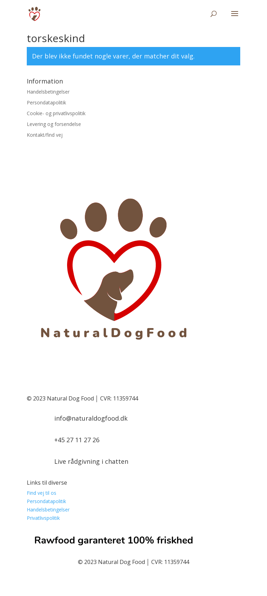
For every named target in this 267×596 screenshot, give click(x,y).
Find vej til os (41, 493)
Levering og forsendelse (54, 124)
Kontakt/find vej (45, 135)
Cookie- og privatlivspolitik (56, 113)
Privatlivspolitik (43, 518)
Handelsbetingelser (48, 91)
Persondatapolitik (46, 102)
